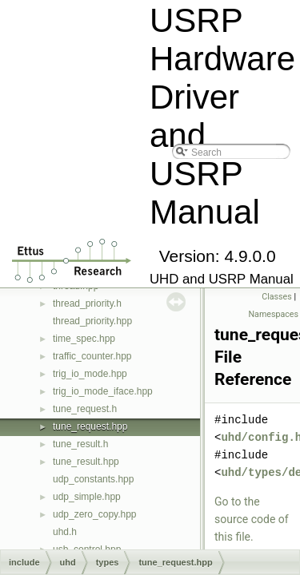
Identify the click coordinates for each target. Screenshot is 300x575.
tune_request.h (85, 408)
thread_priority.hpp (92, 321)
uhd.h (65, 531)
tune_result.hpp (86, 461)
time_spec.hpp (84, 338)
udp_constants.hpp (93, 479)
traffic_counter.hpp (92, 356)
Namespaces (273, 314)
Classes (276, 296)
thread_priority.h (87, 303)
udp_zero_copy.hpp (95, 514)
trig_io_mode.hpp (90, 373)
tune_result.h (80, 444)
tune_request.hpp (90, 426)
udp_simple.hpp (87, 496)
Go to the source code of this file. (251, 519)
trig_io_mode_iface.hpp (103, 391)
